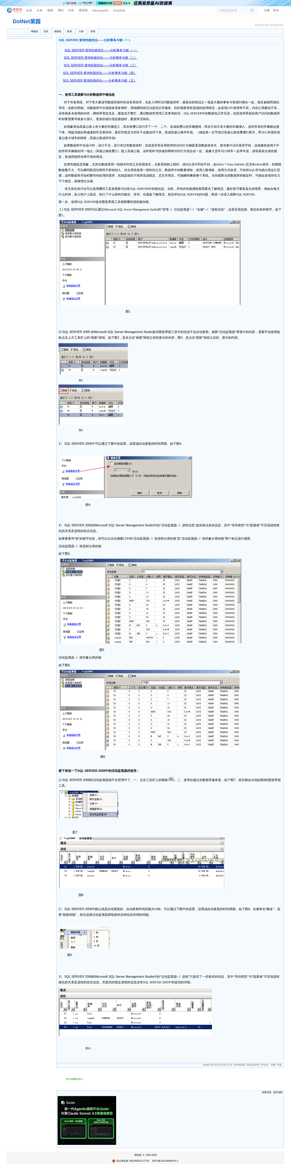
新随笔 (57, 31)
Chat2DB (119, 10)
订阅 (81, 31)
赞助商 (83, 10)
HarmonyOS (100, 10)
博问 (61, 10)
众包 (40, 10)
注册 (267, 10)
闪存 (71, 10)
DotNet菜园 (27, 21)
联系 (69, 31)
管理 (93, 31)
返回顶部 (278, 1092)
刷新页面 (266, 1092)
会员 (29, 10)
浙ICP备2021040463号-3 (165, 1161)
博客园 (34, 31)
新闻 (50, 10)
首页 (46, 31)
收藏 (273, 1064)
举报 (279, 1064)
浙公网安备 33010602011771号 (131, 1161)
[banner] (12, 10)
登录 (276, 10)
